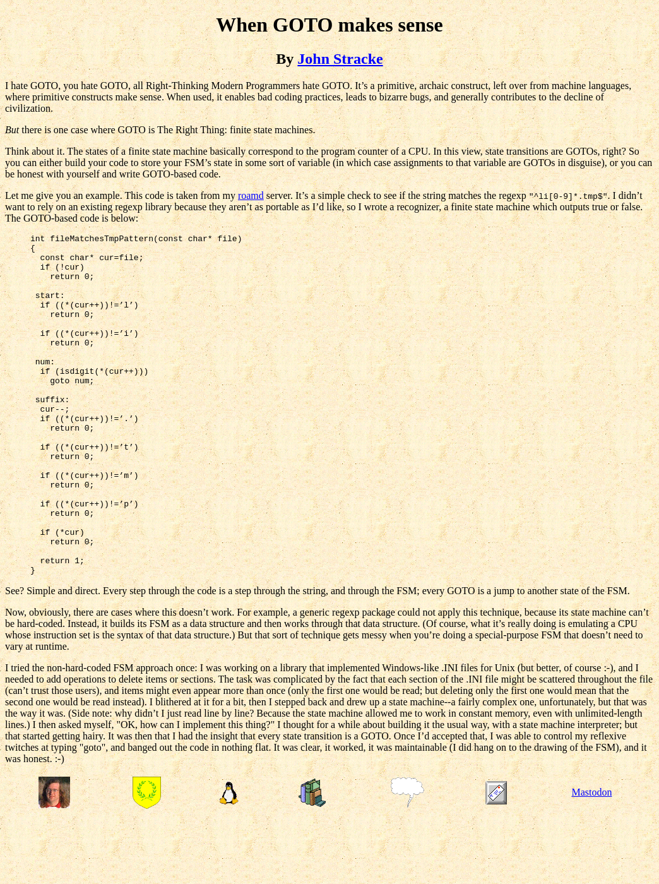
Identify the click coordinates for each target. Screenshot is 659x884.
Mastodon (591, 860)
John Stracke (340, 59)
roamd (251, 195)
